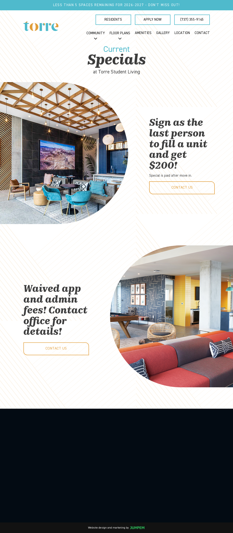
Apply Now (153, 19)
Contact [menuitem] (202, 33)
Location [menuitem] (182, 33)
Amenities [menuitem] (143, 33)
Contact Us (182, 188)
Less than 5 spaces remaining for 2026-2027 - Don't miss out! (116, 5)
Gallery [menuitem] (163, 33)
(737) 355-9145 (192, 19)
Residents (113, 19)
